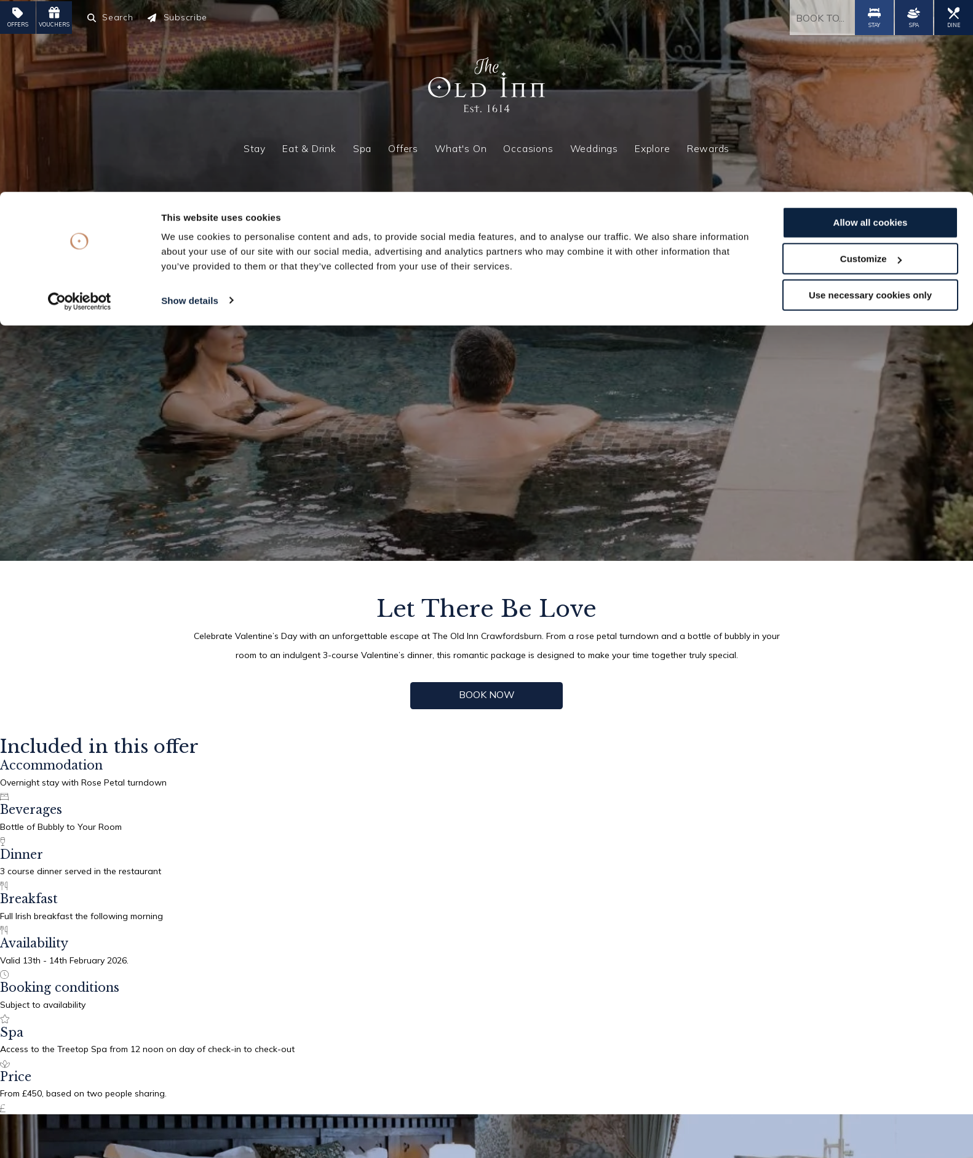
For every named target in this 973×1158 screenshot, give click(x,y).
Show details (189, 108)
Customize (871, 67)
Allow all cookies (870, 30)
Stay (255, 145)
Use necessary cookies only (870, 103)
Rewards (708, 145)
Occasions (528, 145)
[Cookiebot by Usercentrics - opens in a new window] (79, 109)
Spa (362, 145)
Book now (487, 694)
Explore (652, 145)
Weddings (594, 145)
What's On (460, 145)
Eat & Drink (309, 145)
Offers (403, 145)
